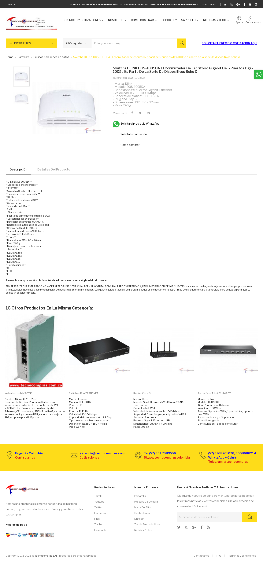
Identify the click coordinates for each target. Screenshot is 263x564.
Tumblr (98, 524)
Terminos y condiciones (242, 555)
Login (9, 4)
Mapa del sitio (142, 507)
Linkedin (139, 518)
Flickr (97, 518)
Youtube (99, 501)
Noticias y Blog (143, 530)
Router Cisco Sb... (143, 393)
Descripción (18, 169)
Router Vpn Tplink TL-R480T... (215, 393)
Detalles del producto (53, 169)
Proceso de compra (146, 501)
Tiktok (98, 495)
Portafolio (140, 495)
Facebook (100, 530)
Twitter (98, 507)
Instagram (100, 513)
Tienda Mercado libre (147, 524)
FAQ (219, 555)
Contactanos (142, 513)
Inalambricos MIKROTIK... (19, 393)
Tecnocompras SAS (46, 555)
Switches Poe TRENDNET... (84, 393)
